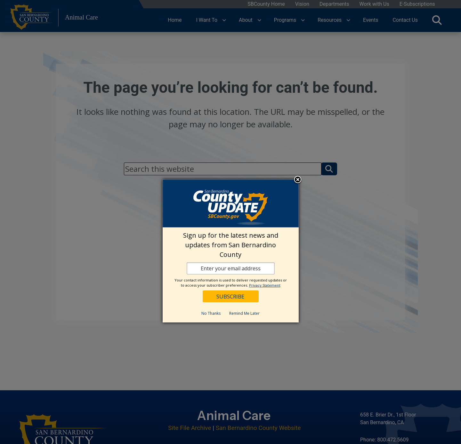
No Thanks (211, 313)
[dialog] (231, 250)
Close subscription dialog (298, 180)
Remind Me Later (244, 313)
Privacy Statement (264, 285)
